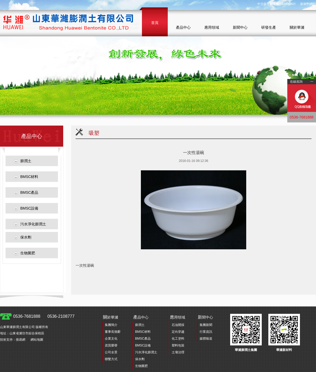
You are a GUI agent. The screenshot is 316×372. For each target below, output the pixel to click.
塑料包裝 (178, 345)
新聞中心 (240, 27)
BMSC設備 (29, 208)
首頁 (155, 23)
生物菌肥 (27, 253)
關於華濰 (297, 27)
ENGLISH (288, 4)
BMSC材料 (29, 177)
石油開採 (178, 325)
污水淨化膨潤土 (33, 224)
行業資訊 (206, 332)
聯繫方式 (111, 359)
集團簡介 (111, 325)
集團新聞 (206, 325)
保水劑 (25, 237)
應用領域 (211, 27)
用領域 (177, 317)
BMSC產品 (29, 192)
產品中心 (183, 27)
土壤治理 (178, 352)
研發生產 (268, 27)
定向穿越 (178, 332)
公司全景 (111, 352)
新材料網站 (308, 4)
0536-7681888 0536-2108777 (44, 316)
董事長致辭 (113, 332)
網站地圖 (37, 339)
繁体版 (274, 4)
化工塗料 (178, 338)
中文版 (262, 4)
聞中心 (205, 317)
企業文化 (111, 338)
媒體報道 (206, 338)
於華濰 (110, 317)
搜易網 (20, 339)
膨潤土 (25, 161)
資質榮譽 (111, 345)
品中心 (141, 317)
